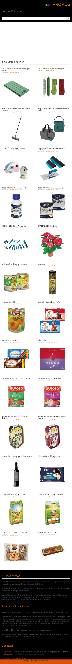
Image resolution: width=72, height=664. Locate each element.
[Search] (68, 18)
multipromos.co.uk (62, 663)
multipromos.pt (38, 663)
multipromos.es (50, 663)
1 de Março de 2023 (14, 72)
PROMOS (61, 4)
